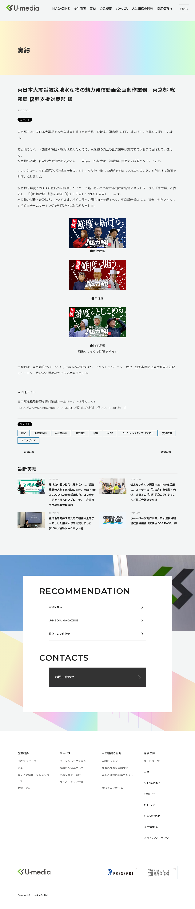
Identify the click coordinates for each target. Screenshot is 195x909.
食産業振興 (40, 433)
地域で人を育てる (112, 788)
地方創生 (80, 433)
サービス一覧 (152, 761)
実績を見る (55, 607)
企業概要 (106, 8)
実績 (93, 8)
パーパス (122, 8)
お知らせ (149, 805)
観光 (23, 433)
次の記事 (166, 452)
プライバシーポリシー (158, 838)
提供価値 (80, 8)
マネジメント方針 (70, 775)
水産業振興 (61, 433)
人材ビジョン (110, 761)
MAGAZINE (61, 8)
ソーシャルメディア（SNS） (137, 433)
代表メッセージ (27, 761)
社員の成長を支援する (115, 768)
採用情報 (163, 8)
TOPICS (149, 794)
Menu (184, 8)
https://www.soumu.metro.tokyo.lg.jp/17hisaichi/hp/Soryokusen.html (72, 408)
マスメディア (28, 440)
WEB (110, 433)
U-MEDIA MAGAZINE (63, 620)
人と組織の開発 (142, 8)
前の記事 (29, 452)
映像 (96, 433)
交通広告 (167, 433)
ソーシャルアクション (73, 761)
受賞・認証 (24, 788)
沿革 (20, 768)
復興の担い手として (72, 768)
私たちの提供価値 (59, 634)
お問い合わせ (64, 677)
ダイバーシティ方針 (71, 782)
